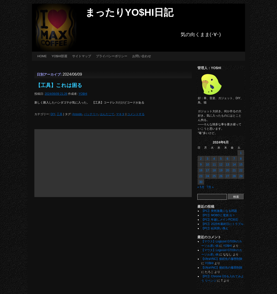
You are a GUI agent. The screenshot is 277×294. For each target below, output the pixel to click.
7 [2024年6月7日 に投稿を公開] (234, 158)
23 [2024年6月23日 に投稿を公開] (200, 176)
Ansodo (77, 114)
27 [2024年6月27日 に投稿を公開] (227, 176)
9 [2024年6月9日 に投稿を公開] (201, 164)
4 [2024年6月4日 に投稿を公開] (214, 158)
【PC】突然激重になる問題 (219, 211)
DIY (53, 114)
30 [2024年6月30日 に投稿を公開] (200, 182)
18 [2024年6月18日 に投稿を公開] (214, 170)
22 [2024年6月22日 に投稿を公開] (240, 170)
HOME (42, 56)
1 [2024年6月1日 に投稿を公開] (241, 153)
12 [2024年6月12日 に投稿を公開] (220, 164)
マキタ (120, 114)
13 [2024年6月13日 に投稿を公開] (227, 164)
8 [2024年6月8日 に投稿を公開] (241, 158)
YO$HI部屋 (59, 56)
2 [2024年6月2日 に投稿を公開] (201, 158)
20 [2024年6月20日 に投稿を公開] (227, 170)
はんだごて (107, 114)
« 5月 (200, 187)
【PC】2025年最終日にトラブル (222, 224)
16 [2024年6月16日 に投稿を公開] (200, 170)
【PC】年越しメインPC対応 (219, 219)
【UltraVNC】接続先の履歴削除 (222, 259)
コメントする (136, 114)
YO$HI (82, 93)
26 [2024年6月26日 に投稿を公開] (220, 176)
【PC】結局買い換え (215, 228)
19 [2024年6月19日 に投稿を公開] (220, 170)
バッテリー (91, 114)
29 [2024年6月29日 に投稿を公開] (240, 176)
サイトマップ (81, 56)
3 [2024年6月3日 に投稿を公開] (207, 158)
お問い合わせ (141, 56)
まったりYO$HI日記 (129, 12)
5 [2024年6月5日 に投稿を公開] (221, 158)
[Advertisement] (113, 163)
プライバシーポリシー (111, 56)
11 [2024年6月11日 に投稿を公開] (214, 164)
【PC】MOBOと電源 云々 (218, 215)
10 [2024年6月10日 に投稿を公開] (207, 164)
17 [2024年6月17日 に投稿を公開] (207, 170)
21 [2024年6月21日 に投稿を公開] (234, 170)
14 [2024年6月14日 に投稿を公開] (234, 164)
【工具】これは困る (59, 85)
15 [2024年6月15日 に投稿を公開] (240, 164)
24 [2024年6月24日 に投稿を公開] (207, 176)
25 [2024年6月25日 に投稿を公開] (214, 176)
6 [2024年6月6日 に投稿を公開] (227, 158)
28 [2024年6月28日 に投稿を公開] (234, 176)
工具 (59, 114)
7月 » (210, 187)
